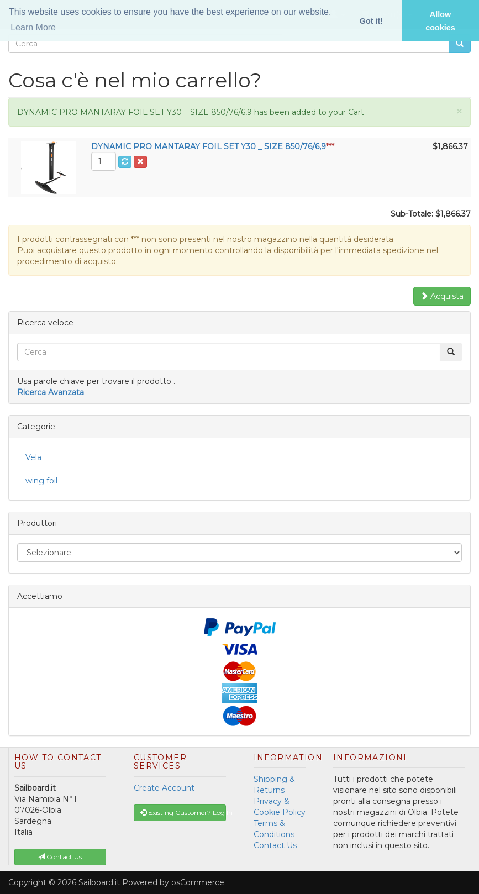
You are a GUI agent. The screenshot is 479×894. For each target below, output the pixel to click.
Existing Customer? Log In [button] (183, 812)
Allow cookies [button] (440, 21)
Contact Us (275, 845)
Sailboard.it (99, 882)
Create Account (164, 788)
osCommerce (197, 882)
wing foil (41, 481)
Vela (33, 457)
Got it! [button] (371, 21)
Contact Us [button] (60, 857)
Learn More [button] (33, 27)
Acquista (442, 296)
